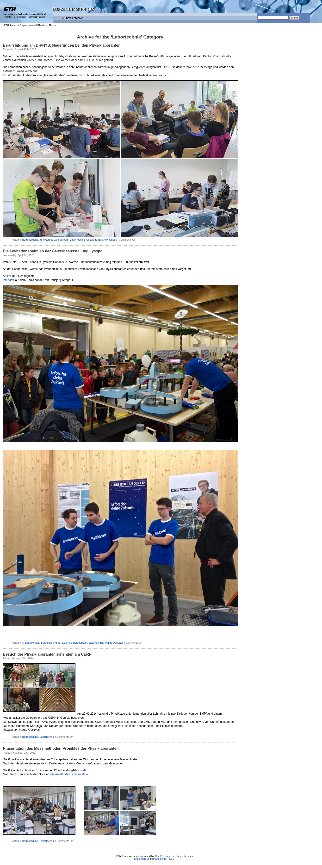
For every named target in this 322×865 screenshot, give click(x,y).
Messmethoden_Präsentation (69, 774)
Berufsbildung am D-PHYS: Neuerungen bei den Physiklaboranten (62, 45)
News (52, 25)
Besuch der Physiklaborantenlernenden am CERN (47, 654)
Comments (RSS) (163, 859)
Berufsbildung (30, 239)
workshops (111, 239)
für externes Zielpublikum (53, 239)
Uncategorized (94, 239)
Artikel (7, 276)
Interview (8, 280)
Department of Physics (33, 25)
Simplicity (181, 856)
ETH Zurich (10, 25)
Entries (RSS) (141, 859)
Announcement (31, 642)
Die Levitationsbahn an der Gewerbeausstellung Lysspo (53, 251)
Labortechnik (77, 239)
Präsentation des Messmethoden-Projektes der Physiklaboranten (61, 748)
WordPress (161, 856)
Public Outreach (114, 642)
